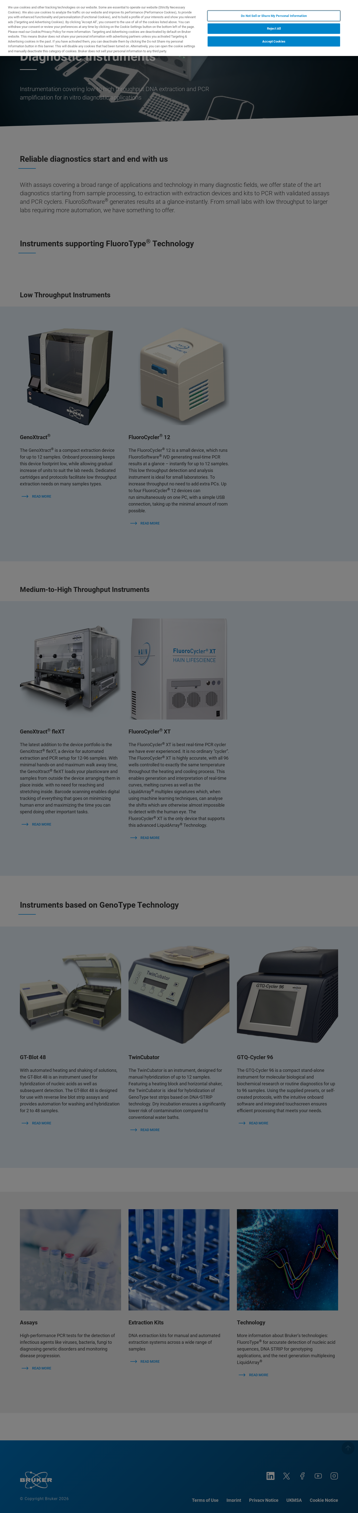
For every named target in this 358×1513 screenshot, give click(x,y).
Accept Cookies (273, 41)
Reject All (274, 28)
